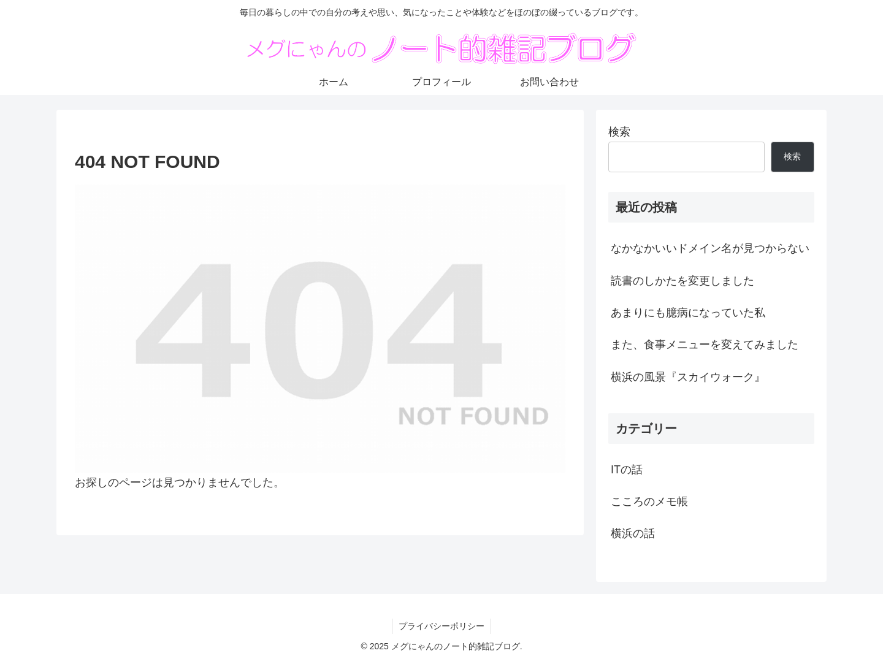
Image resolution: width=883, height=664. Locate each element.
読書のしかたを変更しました (682, 281)
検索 (619, 132)
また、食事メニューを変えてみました (704, 344)
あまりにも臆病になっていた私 (688, 313)
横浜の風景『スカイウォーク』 (688, 377)
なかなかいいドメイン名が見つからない (710, 248)
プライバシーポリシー (441, 626)
